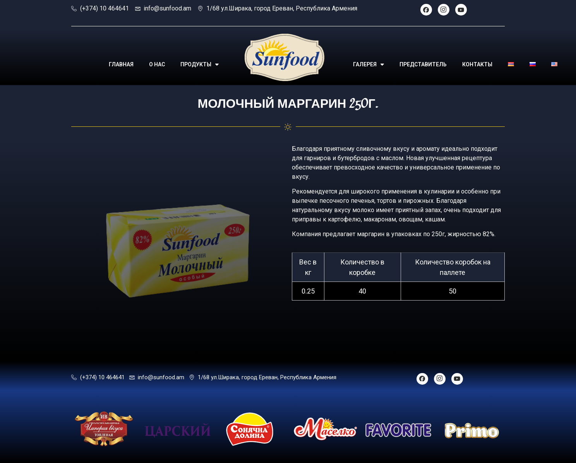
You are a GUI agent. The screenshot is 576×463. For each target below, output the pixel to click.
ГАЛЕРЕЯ (368, 64)
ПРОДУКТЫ (199, 64)
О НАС (157, 64)
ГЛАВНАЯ (121, 64)
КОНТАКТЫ (477, 64)
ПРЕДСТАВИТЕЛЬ (423, 64)
